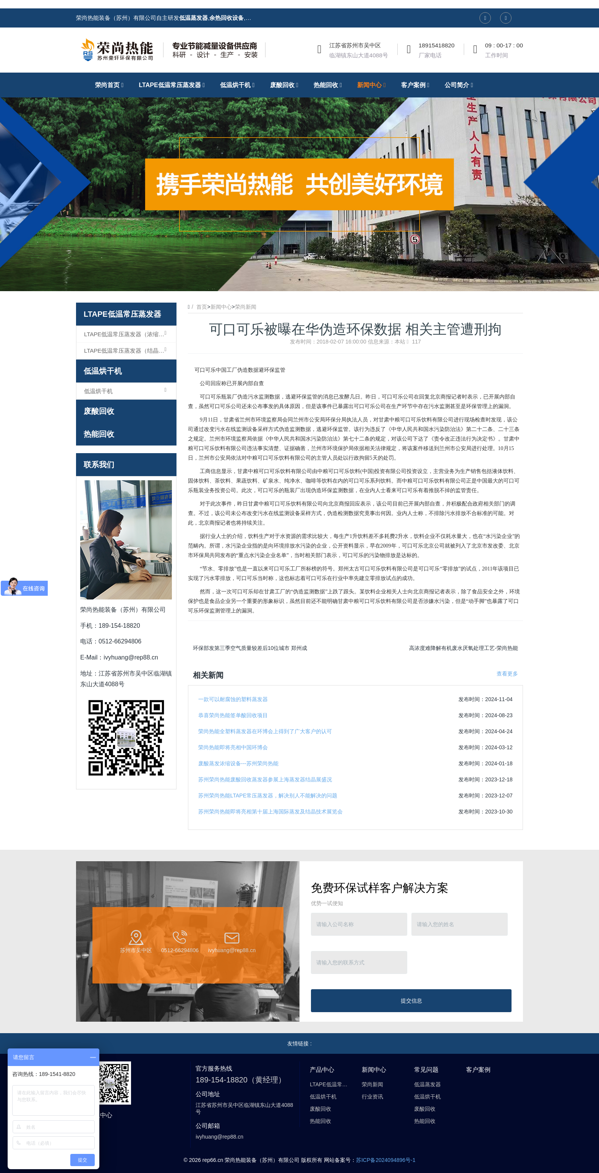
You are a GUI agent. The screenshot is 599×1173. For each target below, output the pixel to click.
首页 (201, 307)
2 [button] (299, 280)
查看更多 (507, 674)
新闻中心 (221, 307)
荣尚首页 (111, 84)
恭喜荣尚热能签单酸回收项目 (233, 715)
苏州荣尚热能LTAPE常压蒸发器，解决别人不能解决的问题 (267, 795)
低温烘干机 (103, 371)
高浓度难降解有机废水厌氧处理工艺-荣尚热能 (463, 648)
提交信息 (411, 1001)
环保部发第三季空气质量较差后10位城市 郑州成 (250, 648)
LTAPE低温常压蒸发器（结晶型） (127, 350)
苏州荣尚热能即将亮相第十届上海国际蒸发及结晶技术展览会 (270, 811)
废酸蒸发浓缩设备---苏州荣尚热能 (238, 763)
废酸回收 (99, 411)
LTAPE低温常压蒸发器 (122, 314)
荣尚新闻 (245, 307)
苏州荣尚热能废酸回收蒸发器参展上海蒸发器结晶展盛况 (265, 779)
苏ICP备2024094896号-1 (386, 1160)
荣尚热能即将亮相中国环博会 (233, 747)
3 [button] (308, 280)
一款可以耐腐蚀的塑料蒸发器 (233, 699)
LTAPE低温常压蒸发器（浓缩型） (127, 334)
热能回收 (99, 434)
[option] (299, 182)
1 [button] (290, 280)
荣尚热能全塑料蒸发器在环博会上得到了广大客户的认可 (265, 731)
